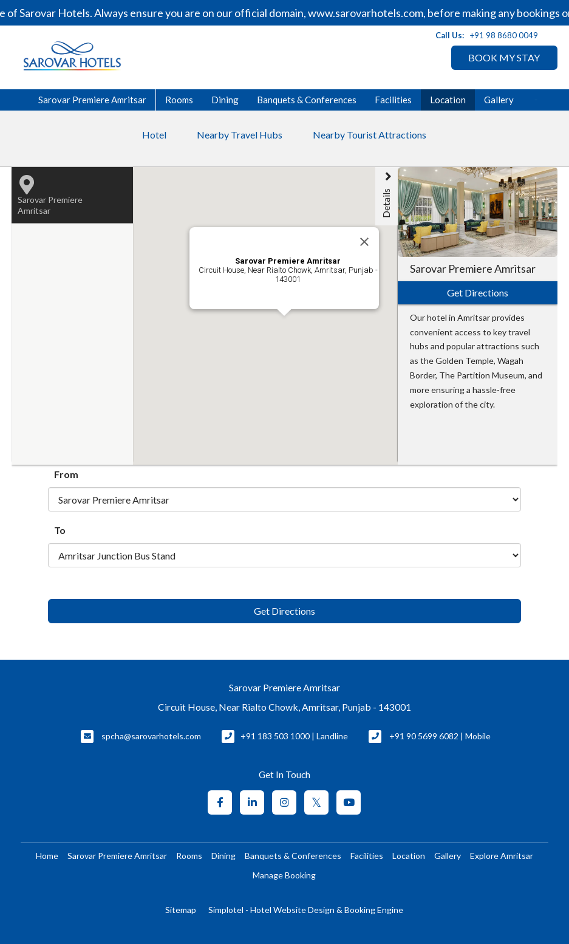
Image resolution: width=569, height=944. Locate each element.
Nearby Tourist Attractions (369, 134)
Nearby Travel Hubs (239, 134)
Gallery (499, 99)
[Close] (364, 241)
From (66, 474)
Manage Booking (284, 875)
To (60, 530)
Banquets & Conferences (306, 99)
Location (448, 99)
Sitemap (180, 910)
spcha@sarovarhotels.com (151, 736)
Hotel (154, 134)
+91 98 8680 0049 (504, 35)
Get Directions (284, 611)
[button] (310, 382)
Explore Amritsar (501, 855)
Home (47, 855)
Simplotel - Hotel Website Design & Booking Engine (305, 910)
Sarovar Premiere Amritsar (92, 99)
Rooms (179, 99)
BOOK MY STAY (504, 57)
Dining (225, 99)
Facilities (393, 99)
